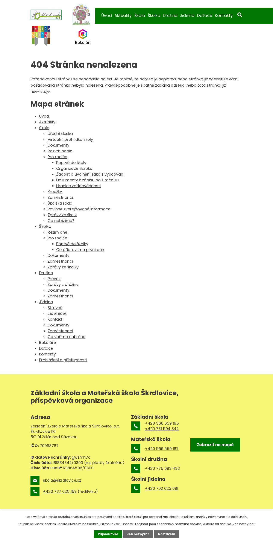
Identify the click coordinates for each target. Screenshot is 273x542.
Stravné (55, 307)
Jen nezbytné (138, 534)
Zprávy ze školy (62, 214)
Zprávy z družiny (63, 284)
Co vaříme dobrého (66, 336)
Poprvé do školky (72, 244)
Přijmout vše (108, 534)
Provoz (54, 278)
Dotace (204, 15)
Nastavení (166, 534)
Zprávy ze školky (63, 267)
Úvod (106, 15)
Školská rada (60, 203)
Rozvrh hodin (60, 151)
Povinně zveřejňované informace (79, 209)
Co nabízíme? (61, 220)
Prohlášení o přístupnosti (63, 360)
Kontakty (224, 15)
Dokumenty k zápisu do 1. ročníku (87, 180)
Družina (170, 15)
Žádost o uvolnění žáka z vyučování (90, 174)
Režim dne (57, 232)
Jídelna (187, 15)
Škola (139, 15)
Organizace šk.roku (74, 168)
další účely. (239, 517)
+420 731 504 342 (162, 428)
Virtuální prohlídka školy (70, 139)
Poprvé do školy (71, 162)
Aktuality (123, 15)
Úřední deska (60, 133)
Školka (154, 15)
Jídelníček (57, 313)
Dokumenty (58, 145)
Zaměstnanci (60, 197)
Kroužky (55, 191)
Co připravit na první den (80, 249)
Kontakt (55, 319)
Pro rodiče (57, 156)
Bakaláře (47, 342)
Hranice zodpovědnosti (78, 185)
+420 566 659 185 (162, 423)
